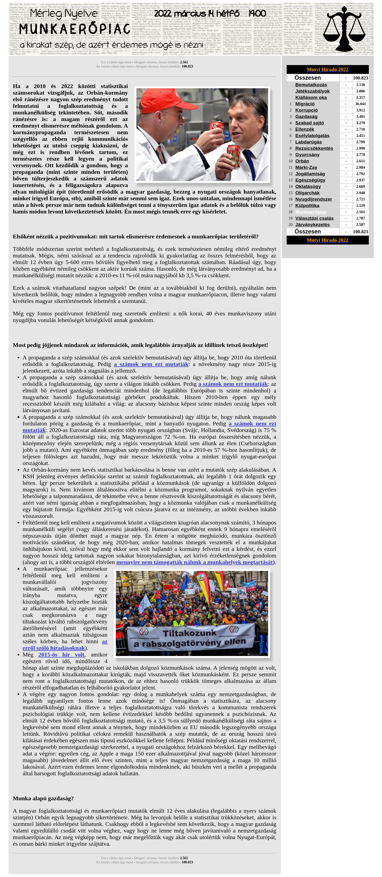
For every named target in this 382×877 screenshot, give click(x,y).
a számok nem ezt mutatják (151, 364)
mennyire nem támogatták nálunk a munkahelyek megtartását (194, 562)
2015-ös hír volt (61, 654)
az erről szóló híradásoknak (65, 644)
